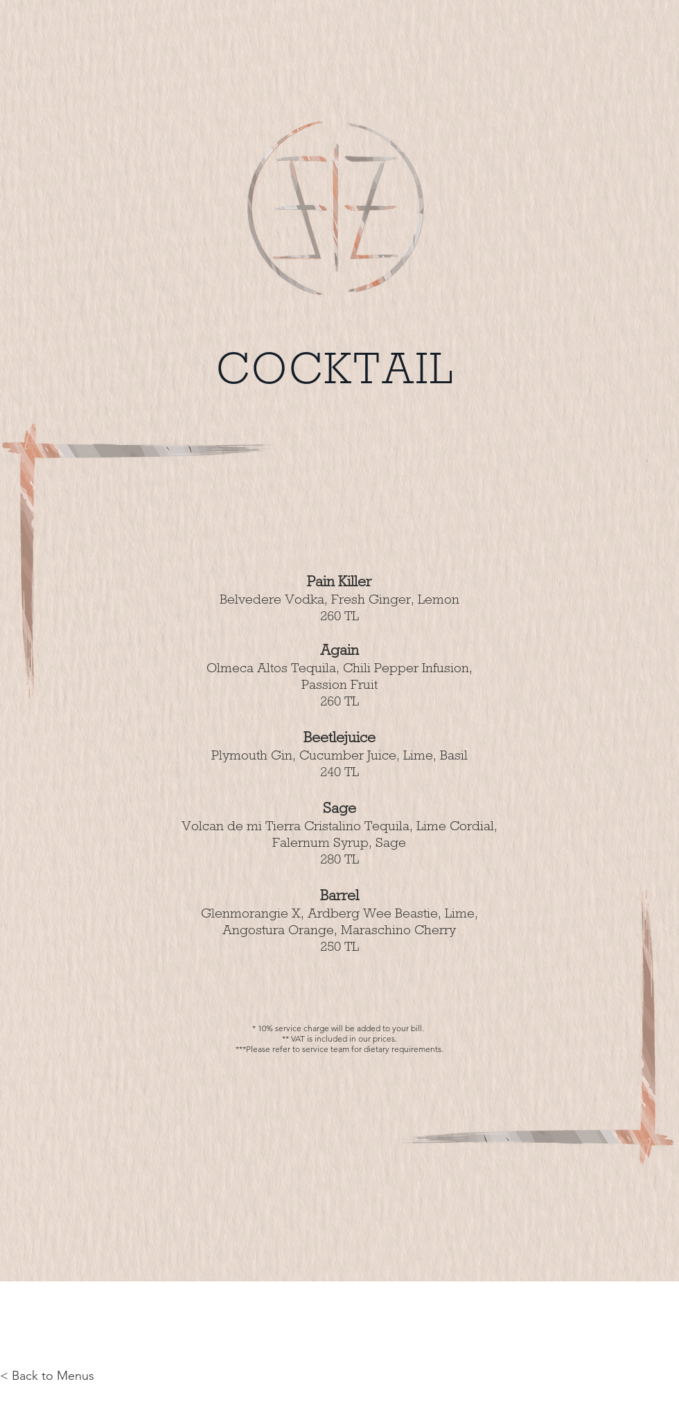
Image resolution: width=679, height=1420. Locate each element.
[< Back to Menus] (47, 1376)
